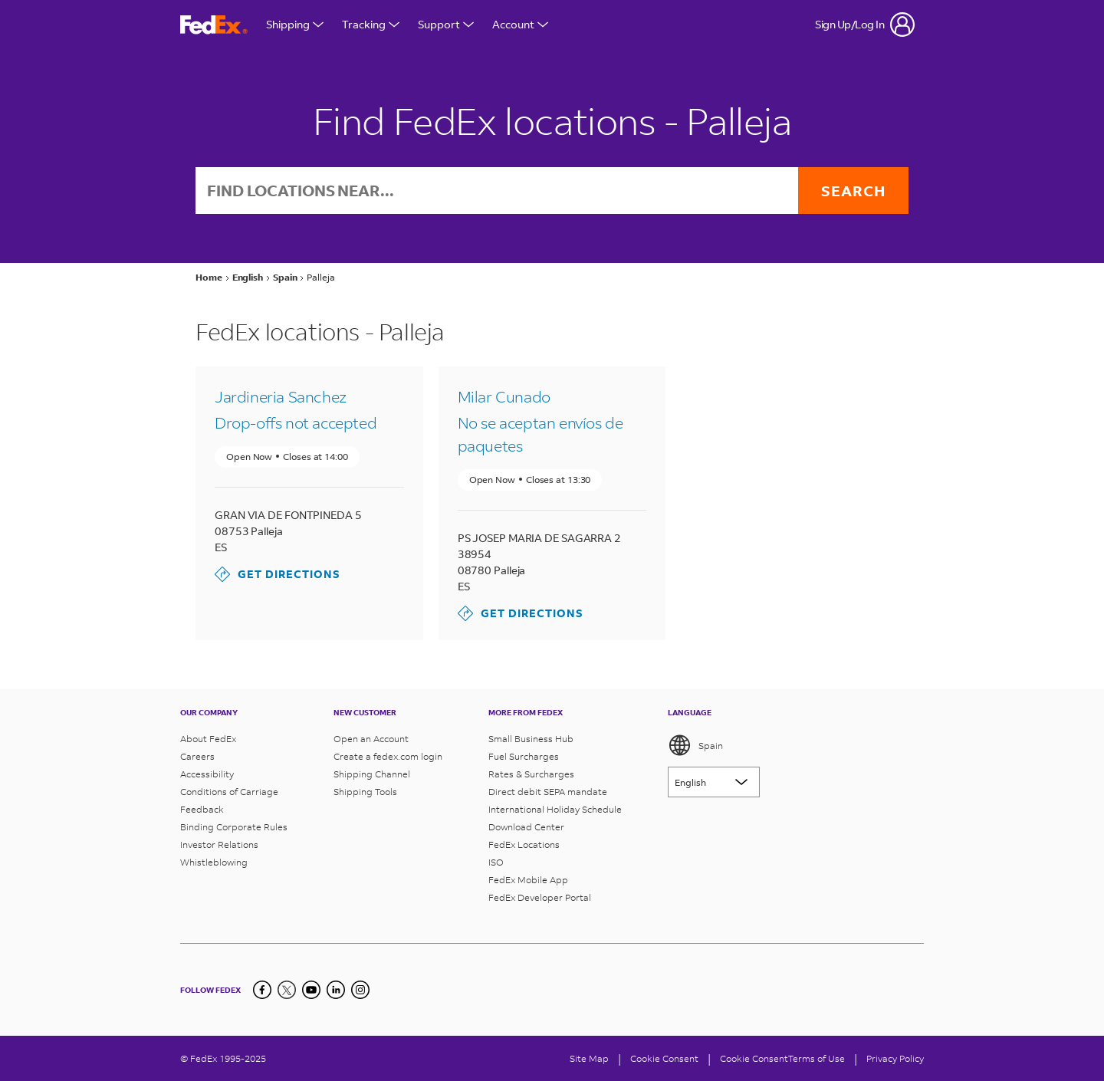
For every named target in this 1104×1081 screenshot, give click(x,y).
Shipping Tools (365, 791)
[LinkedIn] (336, 990)
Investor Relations (219, 844)
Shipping (295, 24)
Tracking (370, 24)
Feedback (202, 809)
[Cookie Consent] (664, 1058)
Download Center (526, 827)
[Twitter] (287, 990)
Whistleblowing (214, 862)
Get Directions (277, 574)
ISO (496, 862)
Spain (695, 745)
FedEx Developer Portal (539, 897)
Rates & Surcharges (531, 774)
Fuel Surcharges (523, 756)
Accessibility (207, 774)
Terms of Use (816, 1058)
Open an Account (371, 738)
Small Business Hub (530, 738)
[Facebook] (262, 990)
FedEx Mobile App (528, 880)
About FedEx (208, 738)
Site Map (589, 1058)
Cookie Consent (754, 1058)
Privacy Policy (895, 1058)
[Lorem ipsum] (714, 782)
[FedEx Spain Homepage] (214, 24)
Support (446, 24)
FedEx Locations (524, 844)
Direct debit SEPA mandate (547, 791)
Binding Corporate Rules (234, 827)
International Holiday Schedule (555, 809)
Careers (197, 756)
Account (520, 24)
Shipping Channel (372, 774)
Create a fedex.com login (388, 756)
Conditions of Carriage (229, 791)
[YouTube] (311, 990)
